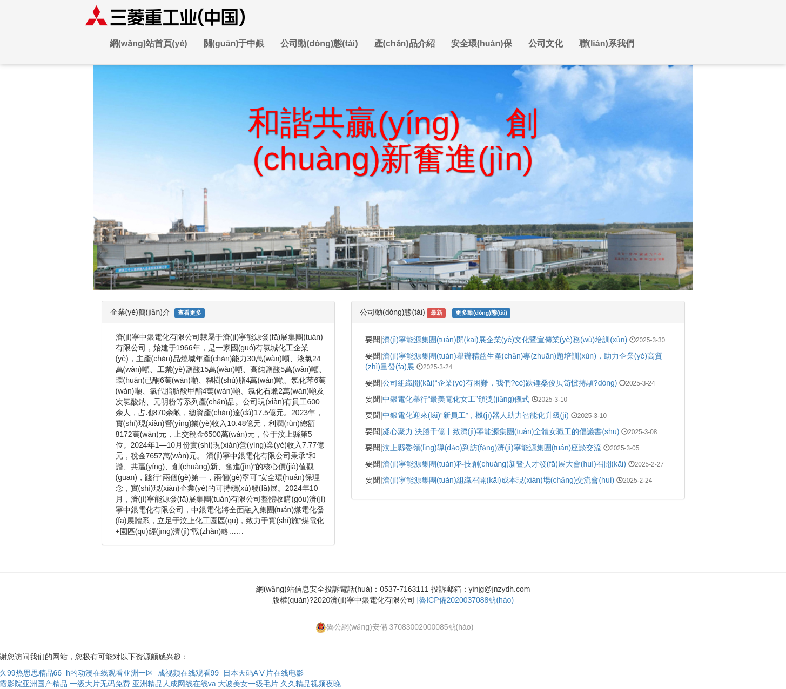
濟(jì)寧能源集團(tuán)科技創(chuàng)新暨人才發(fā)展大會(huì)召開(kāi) (504, 464)
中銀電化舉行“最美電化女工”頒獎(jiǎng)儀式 (455, 399)
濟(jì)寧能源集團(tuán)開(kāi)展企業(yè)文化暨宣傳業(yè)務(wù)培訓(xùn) (504, 339)
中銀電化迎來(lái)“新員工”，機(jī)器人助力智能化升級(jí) (475, 415)
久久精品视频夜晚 (310, 683)
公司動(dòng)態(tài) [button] (319, 43)
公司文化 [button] (545, 43)
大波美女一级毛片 (248, 683)
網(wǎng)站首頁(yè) (148, 43)
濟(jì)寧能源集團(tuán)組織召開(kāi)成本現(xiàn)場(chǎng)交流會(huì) (498, 480)
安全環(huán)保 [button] (481, 43)
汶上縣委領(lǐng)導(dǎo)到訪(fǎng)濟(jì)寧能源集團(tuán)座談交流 (492, 447)
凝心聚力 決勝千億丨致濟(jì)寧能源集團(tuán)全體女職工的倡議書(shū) (501, 431)
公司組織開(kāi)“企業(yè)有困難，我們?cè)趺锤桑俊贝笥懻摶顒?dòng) (499, 383)
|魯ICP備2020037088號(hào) (465, 600)
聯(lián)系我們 (606, 43)
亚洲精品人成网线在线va (174, 683)
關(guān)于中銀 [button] (234, 43)
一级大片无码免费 (100, 683)
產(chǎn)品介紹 (404, 43)
